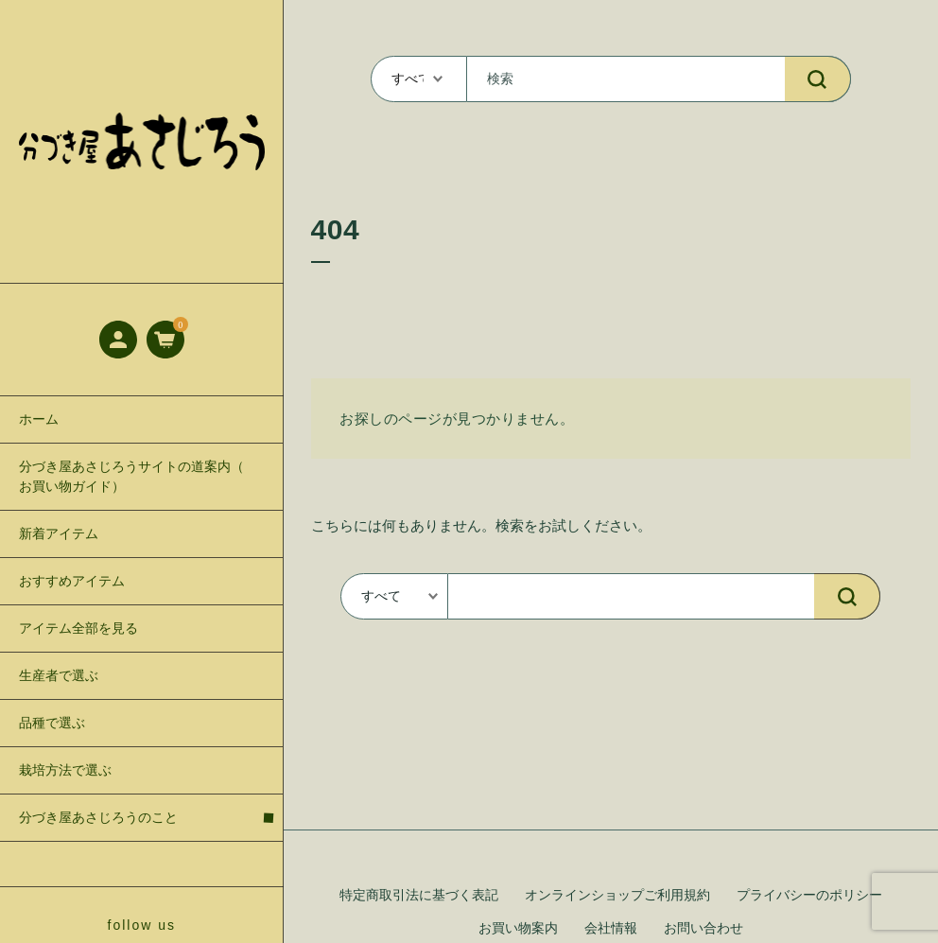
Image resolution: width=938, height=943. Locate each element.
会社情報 (610, 928)
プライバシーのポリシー (809, 895)
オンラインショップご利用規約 (617, 895)
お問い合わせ (703, 928)
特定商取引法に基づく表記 (418, 895)
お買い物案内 (518, 928)
